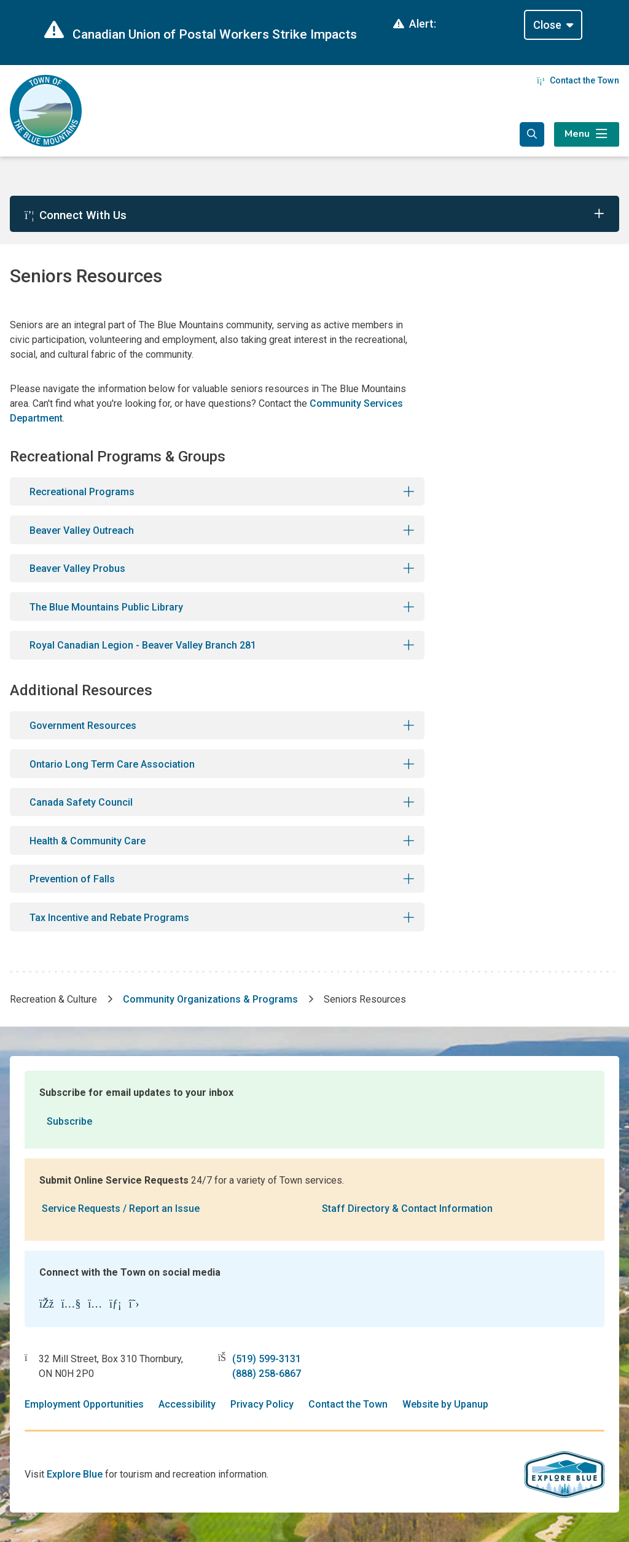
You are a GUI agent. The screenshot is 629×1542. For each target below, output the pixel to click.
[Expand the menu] (586, 134)
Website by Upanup (445, 1404)
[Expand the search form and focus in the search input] (532, 134)
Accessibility (187, 1404)
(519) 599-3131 (266, 1359)
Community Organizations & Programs (210, 999)
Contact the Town (578, 80)
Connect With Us (76, 215)
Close (547, 24)
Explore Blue (75, 1474)
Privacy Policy (262, 1404)
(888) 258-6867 (266, 1373)
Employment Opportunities (84, 1404)
